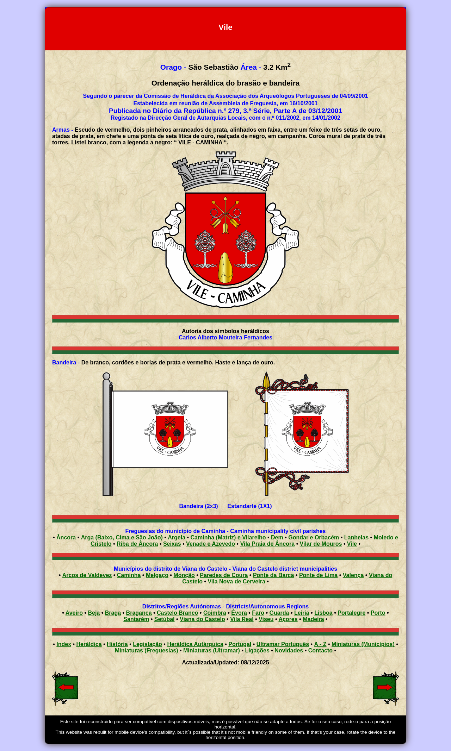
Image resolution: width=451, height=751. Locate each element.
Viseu (266, 619)
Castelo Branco (177, 613)
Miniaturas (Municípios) (363, 644)
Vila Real (241, 619)
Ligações (257, 650)
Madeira (313, 619)
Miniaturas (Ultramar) (211, 650)
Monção (183, 575)
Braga (113, 613)
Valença (353, 575)
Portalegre (351, 613)
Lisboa (323, 613)
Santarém (136, 619)
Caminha (129, 575)
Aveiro (74, 613)
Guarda (279, 613)
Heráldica (89, 644)
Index (63, 644)
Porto (378, 613)
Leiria (301, 613)
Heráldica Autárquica (195, 644)
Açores (287, 619)
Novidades (288, 650)
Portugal (239, 644)
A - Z (320, 644)
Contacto (320, 650)
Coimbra (214, 613)
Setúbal (164, 619)
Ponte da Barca (273, 575)
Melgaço (157, 575)
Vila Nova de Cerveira (236, 581)
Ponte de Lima (318, 575)
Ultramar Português (283, 644)
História (117, 644)
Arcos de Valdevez (87, 575)
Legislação (147, 644)
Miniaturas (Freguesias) (146, 650)
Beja (94, 613)
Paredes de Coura (224, 575)
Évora (239, 613)
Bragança (139, 613)
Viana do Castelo (202, 619)
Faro (258, 613)
